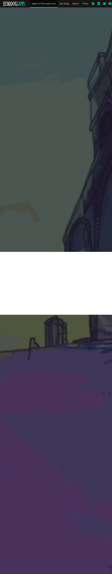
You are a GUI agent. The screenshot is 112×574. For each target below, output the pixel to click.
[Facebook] (110, 3)
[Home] (14, 3)
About (75, 3)
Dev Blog (64, 3)
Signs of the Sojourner (44, 3)
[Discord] (98, 3)
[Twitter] (104, 3)
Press (85, 3)
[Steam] (93, 3)
